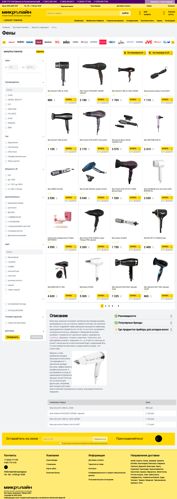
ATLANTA (12, 114)
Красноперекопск (156, 469)
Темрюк (142, 480)
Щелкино (134, 483)
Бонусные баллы (53, 473)
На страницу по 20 (162, 53)
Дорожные (13, 142)
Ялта (141, 483)
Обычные (12, 152)
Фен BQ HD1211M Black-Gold (155, 238)
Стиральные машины (115, 21)
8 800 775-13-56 (10, 463)
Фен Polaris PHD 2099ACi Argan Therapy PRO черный (92, 239)
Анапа (145, 461)
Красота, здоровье (40, 27)
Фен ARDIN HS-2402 (55, 189)
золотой (11, 276)
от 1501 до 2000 (15, 184)
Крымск (143, 472)
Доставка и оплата (123, 6)
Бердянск (161, 463)
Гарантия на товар (95, 464)
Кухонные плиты (147, 21)
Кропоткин (135, 472)
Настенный (13, 147)
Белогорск (152, 463)
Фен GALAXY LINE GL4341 (57, 140)
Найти (125, 13)
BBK (10, 127)
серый (11, 285)
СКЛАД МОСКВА (15, 310)
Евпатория (151, 466)
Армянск (160, 461)
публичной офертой (57, 498)
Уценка (159, 21)
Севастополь (154, 475)
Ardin (10, 95)
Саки (146, 475)
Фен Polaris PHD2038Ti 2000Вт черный (92, 92)
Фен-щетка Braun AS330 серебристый (121, 141)
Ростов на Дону (137, 475)
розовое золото (15, 280)
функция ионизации (17, 235)
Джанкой (142, 466)
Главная (6, 27)
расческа (12, 208)
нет (9, 175)
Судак (162, 477)
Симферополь (136, 477)
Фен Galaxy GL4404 (119, 238)
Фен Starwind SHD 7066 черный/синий (156, 288)
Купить (69, 99)
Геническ (134, 466)
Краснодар (144, 469)
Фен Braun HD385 (86, 287)
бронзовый (13, 257)
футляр (11, 212)
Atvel (10, 118)
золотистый (13, 271)
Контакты (171, 6)
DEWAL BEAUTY (15, 100)
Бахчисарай (143, 463)
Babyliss (11, 123)
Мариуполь (151, 472)
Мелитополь (162, 472)
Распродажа (170, 21)
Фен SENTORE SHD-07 (152, 140)
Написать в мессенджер (162, 2)
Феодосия (149, 480)
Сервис (149, 6)
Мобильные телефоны (95, 21)
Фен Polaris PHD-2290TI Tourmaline (93, 140)
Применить (13, 337)
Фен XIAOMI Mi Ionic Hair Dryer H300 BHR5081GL (158, 190)
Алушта (139, 461)
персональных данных (99, 443)
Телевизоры (79, 21)
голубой (11, 262)
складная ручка (15, 231)
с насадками (13, 221)
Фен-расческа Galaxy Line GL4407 (157, 91)
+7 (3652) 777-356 (11, 460)
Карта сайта (51, 468)
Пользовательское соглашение (100, 479)
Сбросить (40, 52)
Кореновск (135, 469)
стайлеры (54, 337)
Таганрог (134, 480)
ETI (9, 104)
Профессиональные (17, 156)
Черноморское (160, 480)
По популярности (136, 53)
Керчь (158, 466)
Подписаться (100, 439)
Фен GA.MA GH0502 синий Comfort (93, 189)
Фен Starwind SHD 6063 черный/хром (124, 288)
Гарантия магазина (17, 323)
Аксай (133, 461)
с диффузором (14, 217)
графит (11, 266)
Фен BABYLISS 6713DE (56, 287)
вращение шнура (15, 203)
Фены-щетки (13, 161)
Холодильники (132, 21)
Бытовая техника (21, 27)
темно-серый (14, 290)
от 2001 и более (15, 189)
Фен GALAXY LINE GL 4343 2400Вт (125, 91)
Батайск (134, 463)
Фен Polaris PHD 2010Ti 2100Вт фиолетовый (124, 190)
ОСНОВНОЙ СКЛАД (17, 304)
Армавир (152, 461)
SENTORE (12, 109)
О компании (51, 464)
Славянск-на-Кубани (151, 477)
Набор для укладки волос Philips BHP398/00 (61, 239)
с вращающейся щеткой (19, 226)
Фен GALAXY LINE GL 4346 (58, 91)
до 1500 (11, 180)
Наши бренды (96, 6)
